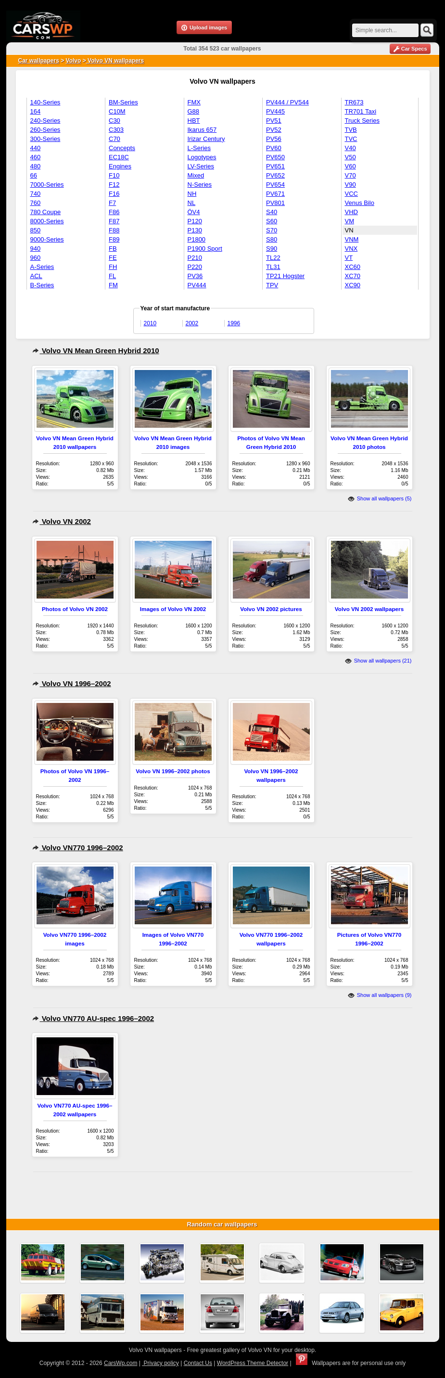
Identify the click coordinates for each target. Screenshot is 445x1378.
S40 (271, 212)
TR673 (354, 102)
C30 (114, 120)
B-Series (42, 285)
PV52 (273, 129)
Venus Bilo (359, 202)
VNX (351, 248)
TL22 (273, 257)
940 (35, 248)
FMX (194, 102)
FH (113, 266)
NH (192, 193)
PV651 (275, 166)
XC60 (353, 266)
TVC (351, 138)
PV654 (275, 184)
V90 (350, 184)
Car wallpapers (38, 60)
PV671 (275, 193)
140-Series (45, 102)
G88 (194, 111)
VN (349, 230)
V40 (350, 148)
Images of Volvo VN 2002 (173, 609)
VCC (351, 193)
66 (33, 175)
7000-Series (47, 184)
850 (35, 230)
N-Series (200, 184)
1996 (234, 323)
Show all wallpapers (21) (378, 660)
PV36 (195, 276)
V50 (350, 157)
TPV (272, 285)
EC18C (119, 157)
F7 (112, 202)
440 (35, 148)
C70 (114, 138)
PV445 (275, 111)
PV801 (275, 202)
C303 (116, 129)
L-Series (199, 148)
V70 (350, 175)
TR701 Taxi (361, 111)
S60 (271, 221)
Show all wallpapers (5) (380, 498)
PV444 (197, 285)
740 (35, 193)
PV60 (273, 148)
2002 (192, 323)
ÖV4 (194, 212)
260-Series (45, 129)
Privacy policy (160, 1363)
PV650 (275, 157)
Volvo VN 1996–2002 (71, 683)
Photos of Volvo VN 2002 (75, 609)
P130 (195, 230)
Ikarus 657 (202, 129)
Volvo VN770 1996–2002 (77, 847)
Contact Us (198, 1363)
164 (35, 111)
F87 (114, 221)
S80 (271, 239)
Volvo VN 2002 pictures (271, 609)
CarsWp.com (120, 1363)
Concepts (122, 148)
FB (113, 248)
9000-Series (47, 239)
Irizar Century (206, 138)
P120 (195, 221)
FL (112, 276)
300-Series (45, 138)
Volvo (73, 60)
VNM (352, 239)
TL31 (273, 266)
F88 (114, 230)
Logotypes (202, 157)
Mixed (196, 175)
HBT (194, 120)
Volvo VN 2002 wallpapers (369, 609)
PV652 (275, 175)
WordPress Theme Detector (252, 1363)
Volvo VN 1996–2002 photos (173, 771)
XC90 (353, 285)
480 (35, 166)
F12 (114, 184)
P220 (195, 266)
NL (192, 202)
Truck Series (362, 120)
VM (350, 221)
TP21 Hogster (285, 276)
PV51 (273, 120)
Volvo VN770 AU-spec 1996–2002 (93, 1018)
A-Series (42, 266)
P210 (195, 257)
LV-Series (201, 166)
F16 (114, 193)
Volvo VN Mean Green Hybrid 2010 (95, 350)
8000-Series (47, 221)
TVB (351, 129)
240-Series (45, 120)
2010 (150, 323)
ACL (36, 276)
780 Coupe (45, 212)
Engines (120, 166)
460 (35, 157)
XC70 (353, 276)
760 (35, 202)
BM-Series (123, 102)
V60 (350, 166)
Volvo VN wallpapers (115, 60)
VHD (351, 212)
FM (113, 285)
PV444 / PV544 (287, 102)
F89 (114, 239)
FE (113, 257)
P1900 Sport (205, 248)
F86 (114, 212)
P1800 (197, 239)
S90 (271, 248)
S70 (271, 230)
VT (349, 257)
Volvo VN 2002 (61, 521)
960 (35, 257)
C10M (117, 111)
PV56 (273, 138)
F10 (114, 175)
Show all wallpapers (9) (380, 995)
